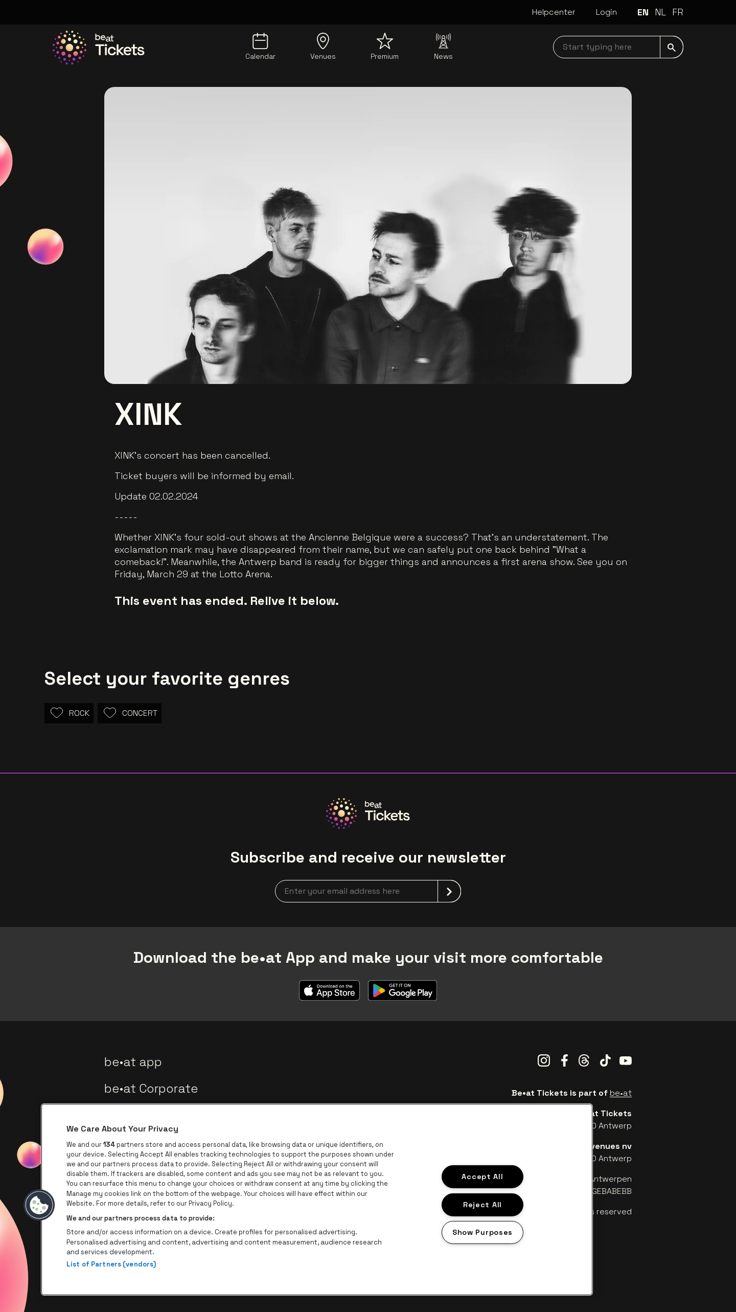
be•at (621, 1093)
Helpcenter (554, 12)
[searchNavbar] (618, 47)
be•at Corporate (151, 1088)
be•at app (133, 1062)
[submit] (671, 47)
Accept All (482, 1176)
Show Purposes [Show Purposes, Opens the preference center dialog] (482, 1232)
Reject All (482, 1204)
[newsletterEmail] (368, 891)
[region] (317, 1199)
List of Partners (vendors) (111, 1264)
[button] (39, 1205)
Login (606, 12)
